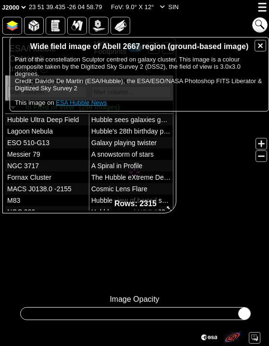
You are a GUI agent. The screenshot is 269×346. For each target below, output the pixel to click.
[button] (65, 7)
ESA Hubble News (81, 102)
